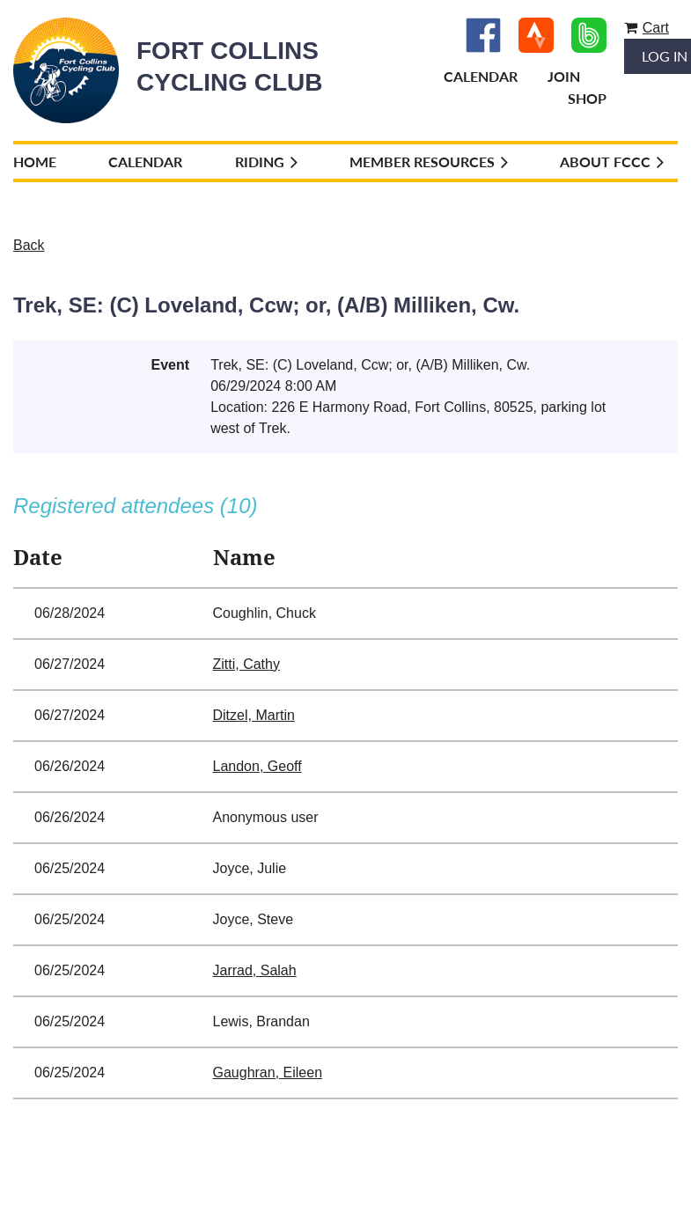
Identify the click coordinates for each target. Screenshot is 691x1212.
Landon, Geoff (257, 766)
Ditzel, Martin (254, 715)
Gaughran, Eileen (268, 1072)
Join (564, 76)
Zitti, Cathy (246, 664)
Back (29, 245)
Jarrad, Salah (255, 970)
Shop (587, 98)
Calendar (481, 76)
